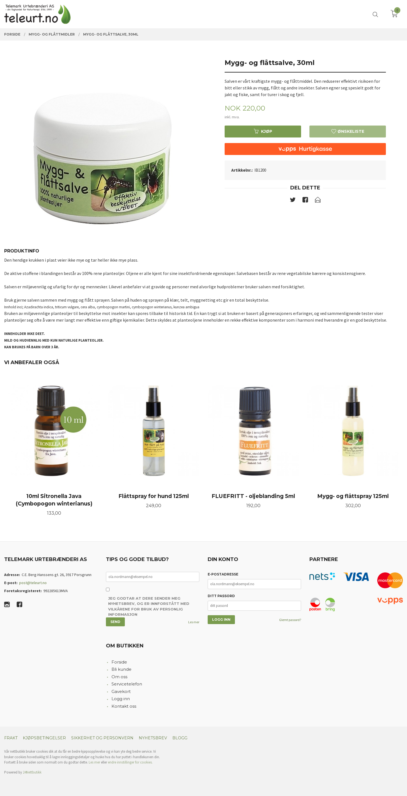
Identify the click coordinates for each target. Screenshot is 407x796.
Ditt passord (221, 596)
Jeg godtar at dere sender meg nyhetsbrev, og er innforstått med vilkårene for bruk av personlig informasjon (148, 606)
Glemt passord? (290, 620)
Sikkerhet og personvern (102, 737)
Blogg (179, 737)
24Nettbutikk (32, 772)
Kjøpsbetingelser (44, 737)
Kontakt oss (123, 706)
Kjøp (263, 131)
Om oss (119, 676)
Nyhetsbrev (153, 737)
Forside (119, 662)
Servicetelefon (126, 684)
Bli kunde (121, 669)
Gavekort (121, 691)
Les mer (193, 622)
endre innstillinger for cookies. (130, 762)
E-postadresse (223, 574)
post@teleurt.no (33, 582)
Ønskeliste (347, 131)
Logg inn (120, 698)
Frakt (11, 737)
